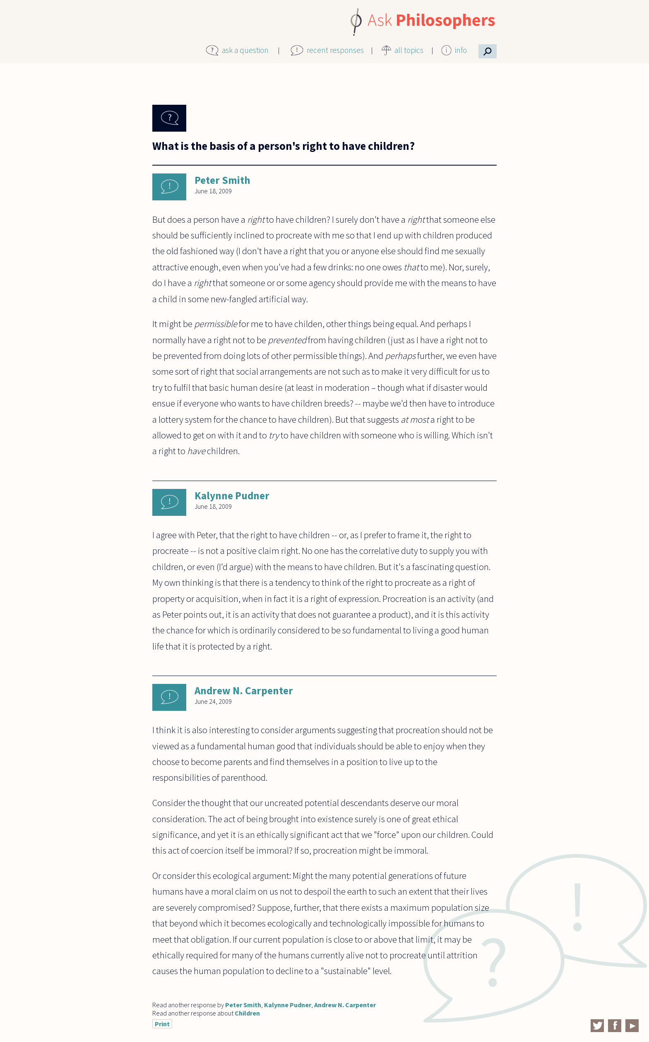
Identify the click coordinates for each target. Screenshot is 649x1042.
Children (247, 1013)
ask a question (245, 50)
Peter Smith (222, 180)
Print (162, 1024)
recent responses (335, 50)
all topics (408, 50)
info (461, 50)
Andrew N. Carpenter (244, 690)
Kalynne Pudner (232, 495)
